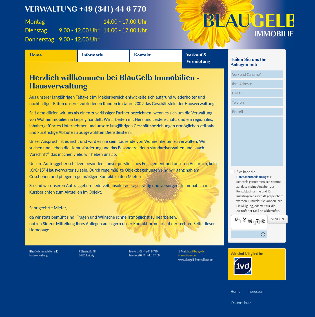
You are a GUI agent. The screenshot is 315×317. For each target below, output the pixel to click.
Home (36, 55)
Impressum (255, 291)
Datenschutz (241, 302)
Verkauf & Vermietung (198, 58)
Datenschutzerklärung (251, 177)
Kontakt (142, 55)
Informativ (92, 55)
